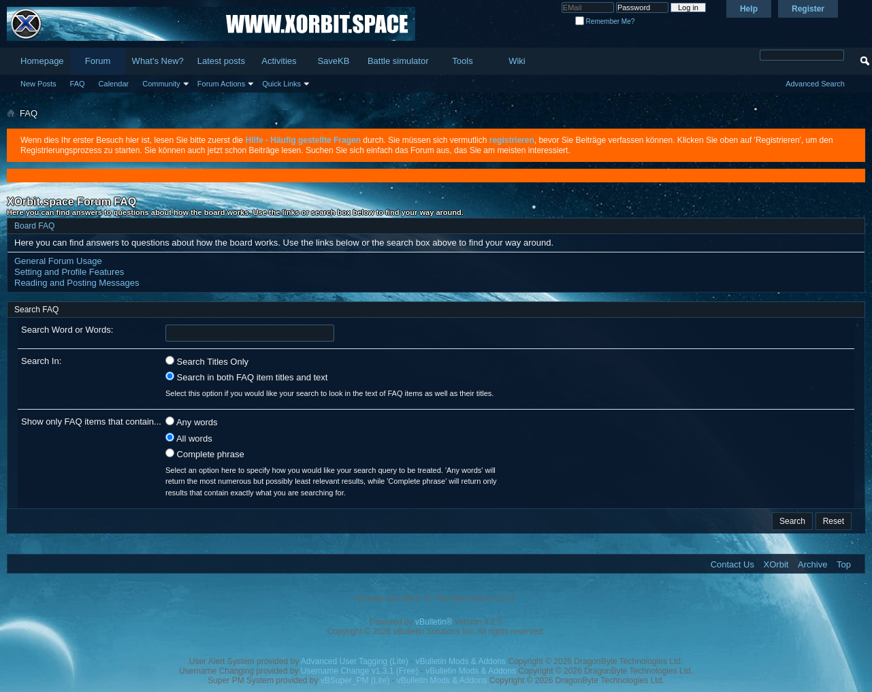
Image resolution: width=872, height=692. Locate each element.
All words (188, 438)
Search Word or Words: (67, 330)
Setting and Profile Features (69, 272)
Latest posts (221, 61)
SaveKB (333, 61)
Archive (812, 564)
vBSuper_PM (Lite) (355, 680)
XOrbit (776, 564)
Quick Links (281, 84)
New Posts (38, 84)
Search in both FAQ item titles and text (246, 377)
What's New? (158, 61)
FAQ (77, 84)
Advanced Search (815, 84)
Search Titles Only (206, 361)
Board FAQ (34, 226)
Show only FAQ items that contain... (91, 421)
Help (749, 9)
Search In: (41, 361)
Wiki (517, 61)
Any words (191, 421)
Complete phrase (204, 453)
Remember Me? (604, 21)
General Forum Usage (58, 261)
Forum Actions (221, 84)
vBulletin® (433, 622)
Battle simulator (398, 61)
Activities (278, 61)
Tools (462, 61)
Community (161, 84)
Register (808, 9)
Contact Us (732, 564)
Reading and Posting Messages (77, 283)
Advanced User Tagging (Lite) (354, 661)
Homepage (42, 61)
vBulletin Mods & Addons (460, 661)
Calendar (114, 84)
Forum (98, 61)
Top (844, 564)
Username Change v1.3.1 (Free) (360, 671)
